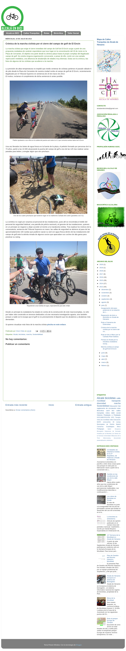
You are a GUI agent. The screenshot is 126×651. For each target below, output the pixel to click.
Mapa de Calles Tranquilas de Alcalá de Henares (107, 42)
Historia (99, 415)
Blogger (79, 645)
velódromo (109, 440)
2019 (101, 268)
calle (119, 398)
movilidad (101, 401)
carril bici (110, 411)
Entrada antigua (83, 405)
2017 (101, 274)
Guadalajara (110, 426)
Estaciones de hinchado (113, 431)
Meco (119, 426)
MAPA (99, 422)
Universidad (107, 435)
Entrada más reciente (16, 405)
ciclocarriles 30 (108, 422)
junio (103, 353)
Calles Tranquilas (31, 33)
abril (103, 359)
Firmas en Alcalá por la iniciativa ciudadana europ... (109, 341)
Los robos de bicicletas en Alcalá (111, 498)
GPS (112, 417)
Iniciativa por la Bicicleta (104, 433)
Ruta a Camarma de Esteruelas (108, 323)
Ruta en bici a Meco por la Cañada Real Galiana (110, 335)
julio (103, 305)
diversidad (101, 403)
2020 (101, 264)
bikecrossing (106, 438)
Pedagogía (100, 429)
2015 (101, 280)
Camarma (100, 426)
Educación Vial (115, 406)
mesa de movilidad (103, 420)
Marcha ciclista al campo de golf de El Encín (110, 348)
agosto (104, 302)
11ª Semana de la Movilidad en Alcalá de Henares (113, 537)
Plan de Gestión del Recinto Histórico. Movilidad (112, 558)
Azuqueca (118, 429)
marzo (103, 362)
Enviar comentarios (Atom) (25, 410)
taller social (116, 413)
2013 (101, 287)
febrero (104, 365)
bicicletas (22, 334)
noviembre (105, 293)
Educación (117, 420)
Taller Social (73, 33)
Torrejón (118, 417)
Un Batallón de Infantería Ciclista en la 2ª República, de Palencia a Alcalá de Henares (113, 454)
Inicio (51, 405)
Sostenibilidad (38, 334)
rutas (119, 408)
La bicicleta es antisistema (112, 518)
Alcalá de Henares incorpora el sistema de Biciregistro (113, 579)
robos (108, 413)
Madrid (118, 424)
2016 (101, 277)
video (111, 420)
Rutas (46, 33)
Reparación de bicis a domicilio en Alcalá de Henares (110, 317)
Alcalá (15, 334)
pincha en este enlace (56, 325)
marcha (29, 334)
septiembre (105, 299)
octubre (104, 296)
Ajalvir (109, 429)
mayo (103, 356)
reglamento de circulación (106, 408)
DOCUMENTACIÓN (103, 417)
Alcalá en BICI (12, 33)
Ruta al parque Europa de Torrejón (112, 620)
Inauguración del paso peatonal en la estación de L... (110, 310)
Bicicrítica (58, 33)
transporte (116, 401)
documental (117, 438)
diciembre (105, 289)
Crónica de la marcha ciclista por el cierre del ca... (110, 329)
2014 (101, 283)
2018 (101, 271)
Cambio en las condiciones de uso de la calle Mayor (112, 477)
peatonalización (101, 440)
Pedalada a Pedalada (112, 415)
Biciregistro (100, 431)
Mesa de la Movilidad (111, 599)
